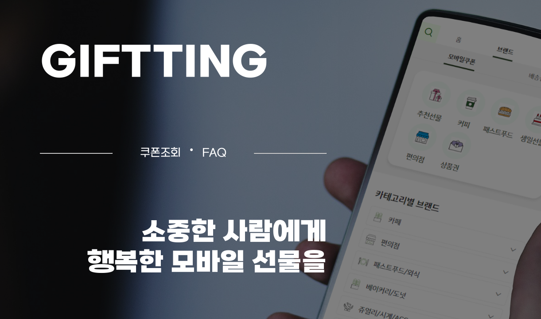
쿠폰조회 (160, 153)
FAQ (214, 153)
